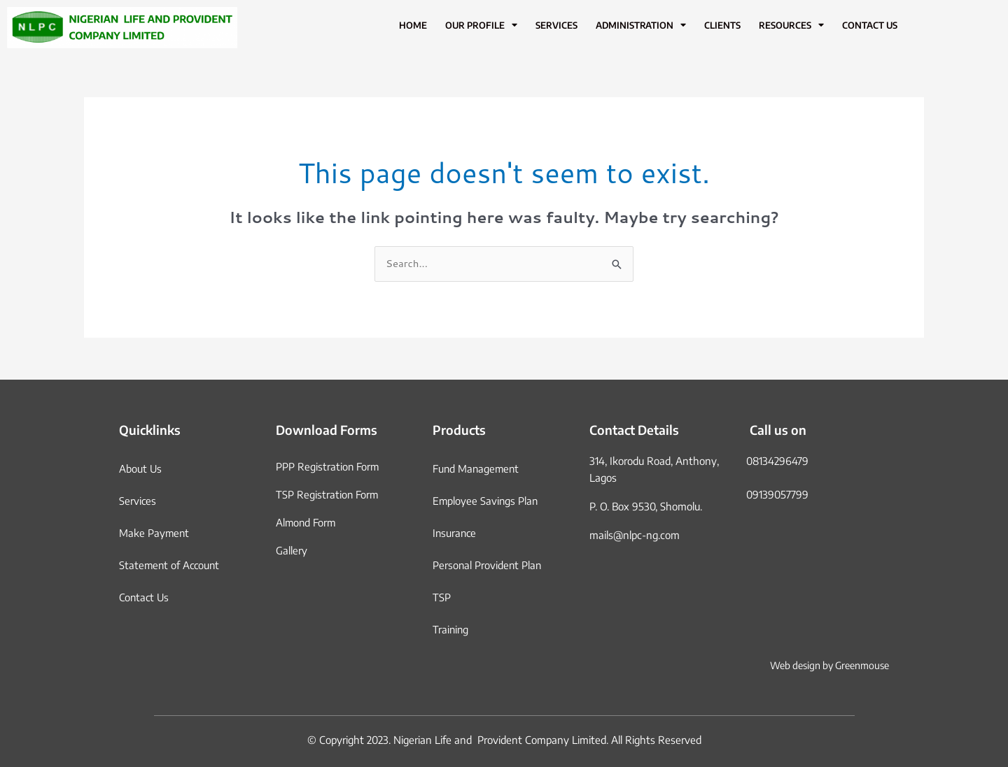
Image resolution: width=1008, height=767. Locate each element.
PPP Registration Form (328, 466)
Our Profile (481, 25)
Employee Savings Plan (486, 500)
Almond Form (306, 522)
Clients (722, 25)
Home (413, 25)
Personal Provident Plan (488, 565)
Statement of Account (171, 565)
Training (451, 629)
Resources (791, 25)
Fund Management (477, 468)
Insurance (455, 532)
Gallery (291, 550)
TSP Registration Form (327, 494)
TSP (442, 597)
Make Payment (154, 532)
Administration (641, 25)
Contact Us (869, 25)
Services (557, 25)
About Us (140, 468)
